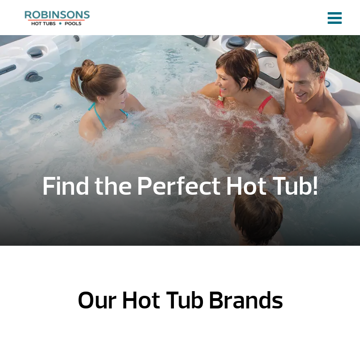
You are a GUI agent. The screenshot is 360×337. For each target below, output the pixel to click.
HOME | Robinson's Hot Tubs (58, 17)
